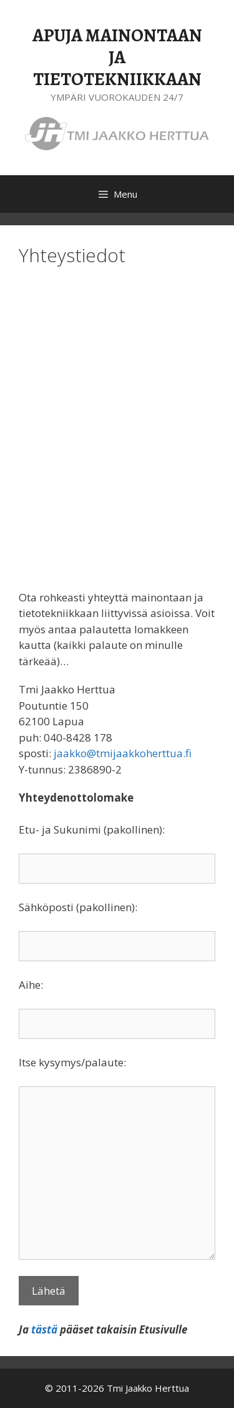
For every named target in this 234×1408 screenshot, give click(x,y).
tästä (44, 1329)
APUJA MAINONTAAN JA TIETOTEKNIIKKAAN (117, 57)
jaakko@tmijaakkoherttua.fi (123, 753)
